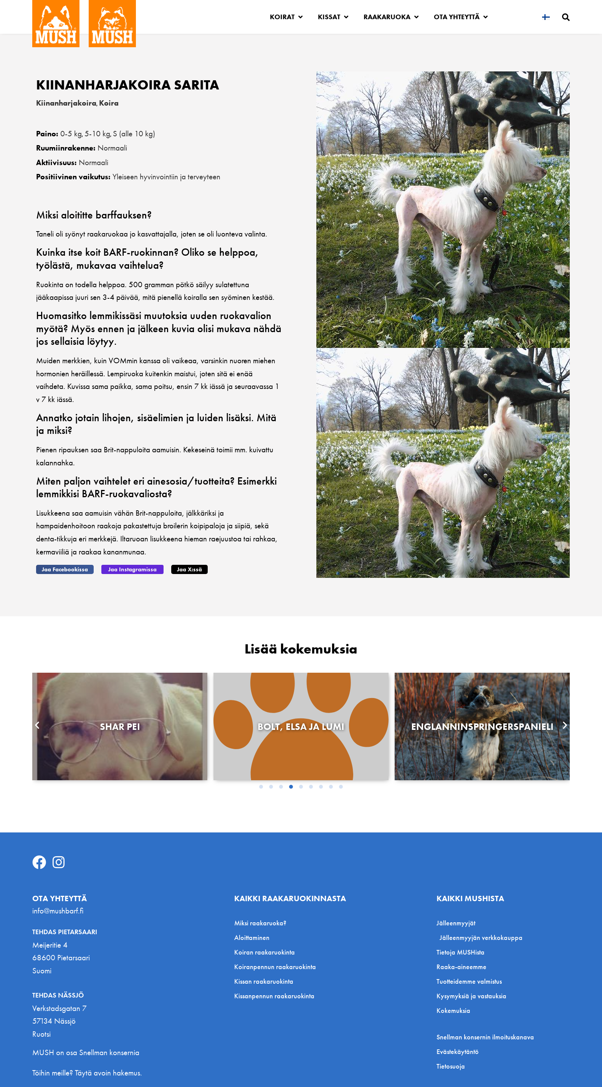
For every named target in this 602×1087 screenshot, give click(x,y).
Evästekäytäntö (458, 1052)
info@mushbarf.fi (58, 910)
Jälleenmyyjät (458, 922)
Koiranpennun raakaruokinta (275, 966)
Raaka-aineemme (461, 966)
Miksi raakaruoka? (260, 922)
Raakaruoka (391, 17)
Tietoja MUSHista (461, 952)
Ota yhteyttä (461, 17)
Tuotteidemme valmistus (469, 981)
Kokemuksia (453, 1010)
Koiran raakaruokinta (264, 952)
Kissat (333, 17)
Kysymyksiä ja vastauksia (471, 995)
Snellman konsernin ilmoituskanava (485, 1037)
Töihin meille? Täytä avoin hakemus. (87, 1072)
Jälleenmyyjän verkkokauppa (481, 937)
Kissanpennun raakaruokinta (274, 995)
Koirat (286, 17)
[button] (65, 569)
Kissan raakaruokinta (263, 981)
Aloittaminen (252, 937)
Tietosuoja (451, 1066)
